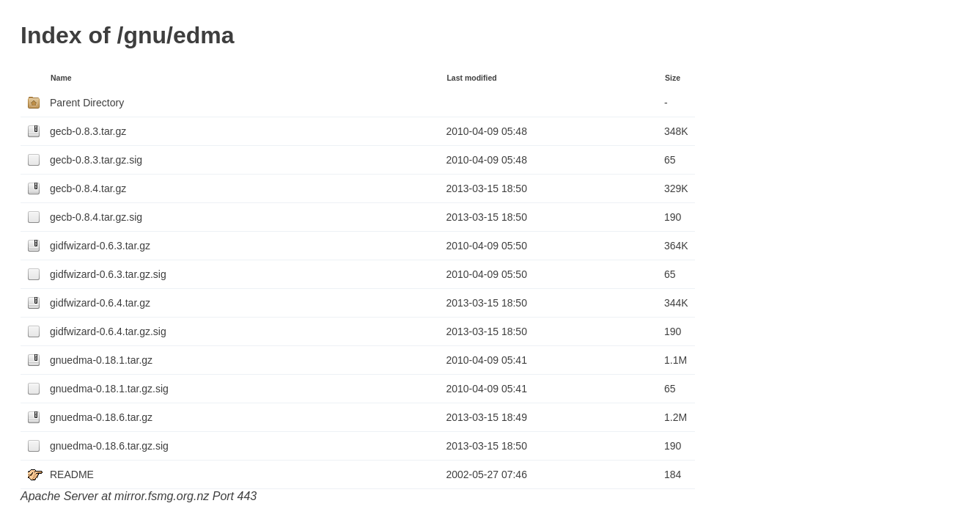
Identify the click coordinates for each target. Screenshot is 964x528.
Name (61, 77)
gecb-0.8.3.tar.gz (88, 131)
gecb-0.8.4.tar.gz (88, 188)
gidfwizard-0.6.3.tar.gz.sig (108, 274)
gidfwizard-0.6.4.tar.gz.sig (108, 331)
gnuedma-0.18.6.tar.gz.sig (109, 446)
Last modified (471, 77)
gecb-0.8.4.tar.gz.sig (96, 217)
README (72, 474)
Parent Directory (87, 103)
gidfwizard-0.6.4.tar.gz (100, 303)
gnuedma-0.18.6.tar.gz (101, 417)
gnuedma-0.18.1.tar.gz (101, 360)
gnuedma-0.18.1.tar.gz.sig (109, 389)
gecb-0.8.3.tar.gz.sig (96, 160)
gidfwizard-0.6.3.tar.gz (100, 246)
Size (672, 77)
